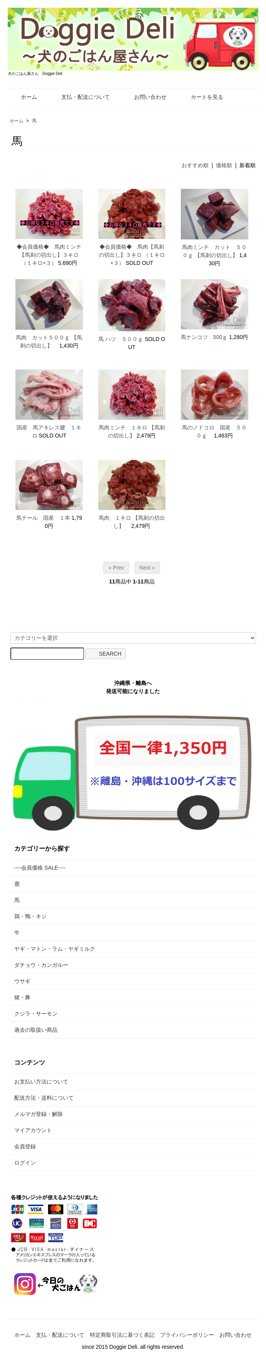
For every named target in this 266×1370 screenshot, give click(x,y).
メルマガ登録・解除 (38, 1114)
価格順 (224, 165)
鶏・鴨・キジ (30, 916)
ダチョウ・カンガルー (41, 965)
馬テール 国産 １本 (43, 518)
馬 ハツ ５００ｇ (120, 339)
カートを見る (201, 97)
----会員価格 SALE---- (40, 868)
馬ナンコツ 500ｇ (204, 337)
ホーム (23, 97)
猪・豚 (22, 997)
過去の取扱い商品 (35, 1030)
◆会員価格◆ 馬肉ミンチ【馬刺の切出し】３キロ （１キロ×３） (49, 255)
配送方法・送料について (44, 1098)
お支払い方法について (41, 1081)
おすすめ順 (195, 165)
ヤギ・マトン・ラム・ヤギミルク (54, 949)
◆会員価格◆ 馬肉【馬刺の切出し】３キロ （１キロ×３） (132, 255)
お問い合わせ (145, 97)
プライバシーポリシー (187, 1335)
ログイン (25, 1163)
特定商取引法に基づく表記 (122, 1335)
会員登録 (25, 1146)
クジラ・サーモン (35, 1014)
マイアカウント (33, 1130)
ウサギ (22, 981)
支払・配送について (80, 97)
